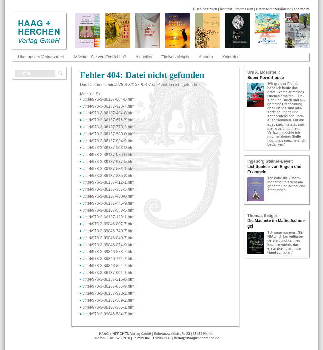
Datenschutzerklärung (273, 9)
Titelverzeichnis (175, 57)
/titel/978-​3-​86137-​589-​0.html (109, 134)
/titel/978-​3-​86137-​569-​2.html (109, 300)
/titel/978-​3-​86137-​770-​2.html (109, 127)
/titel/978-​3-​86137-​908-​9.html (109, 147)
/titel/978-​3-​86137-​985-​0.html (109, 154)
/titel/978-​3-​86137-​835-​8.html (109, 175)
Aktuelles (144, 57)
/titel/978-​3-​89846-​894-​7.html (109, 265)
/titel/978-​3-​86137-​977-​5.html (109, 161)
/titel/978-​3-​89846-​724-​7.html (109, 258)
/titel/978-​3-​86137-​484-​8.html (109, 113)
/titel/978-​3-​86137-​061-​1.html (109, 272)
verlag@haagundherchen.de (196, 338)
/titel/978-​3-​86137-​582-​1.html (109, 168)
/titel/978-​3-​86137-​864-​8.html (109, 99)
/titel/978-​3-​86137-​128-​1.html (109, 217)
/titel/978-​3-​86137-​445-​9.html (109, 203)
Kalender (230, 57)
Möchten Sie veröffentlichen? (100, 57)
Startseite (302, 9)
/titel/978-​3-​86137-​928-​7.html (109, 106)
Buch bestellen (205, 9)
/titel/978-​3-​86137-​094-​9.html (109, 141)
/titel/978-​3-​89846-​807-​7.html (109, 224)
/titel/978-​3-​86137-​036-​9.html (109, 286)
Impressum (244, 9)
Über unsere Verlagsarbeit (41, 57)
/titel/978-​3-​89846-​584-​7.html (109, 314)
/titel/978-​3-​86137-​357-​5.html (109, 189)
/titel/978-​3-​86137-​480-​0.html (109, 196)
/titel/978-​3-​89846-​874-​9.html (109, 245)
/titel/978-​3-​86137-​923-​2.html (109, 293)
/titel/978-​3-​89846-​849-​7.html (109, 238)
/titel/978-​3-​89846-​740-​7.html (109, 231)
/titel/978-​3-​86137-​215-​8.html (109, 279)
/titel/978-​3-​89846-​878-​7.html (109, 251)
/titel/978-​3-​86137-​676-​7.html (109, 120)
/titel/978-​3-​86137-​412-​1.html (109, 182)
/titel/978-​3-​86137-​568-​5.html (109, 210)
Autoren (206, 57)
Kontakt (226, 9)
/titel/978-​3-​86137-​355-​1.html (109, 307)
